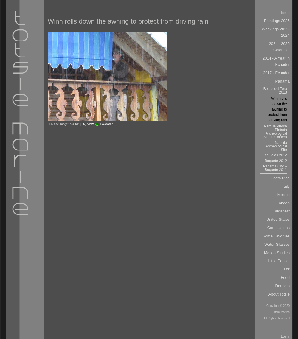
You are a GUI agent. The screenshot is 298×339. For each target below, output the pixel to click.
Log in (285, 336)
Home (284, 12)
